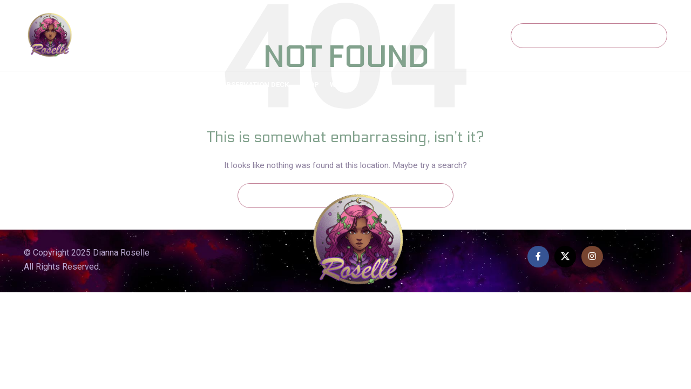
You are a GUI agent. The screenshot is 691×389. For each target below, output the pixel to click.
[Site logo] (50, 34)
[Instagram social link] (592, 256)
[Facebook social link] (538, 256)
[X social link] (565, 256)
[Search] (589, 35)
